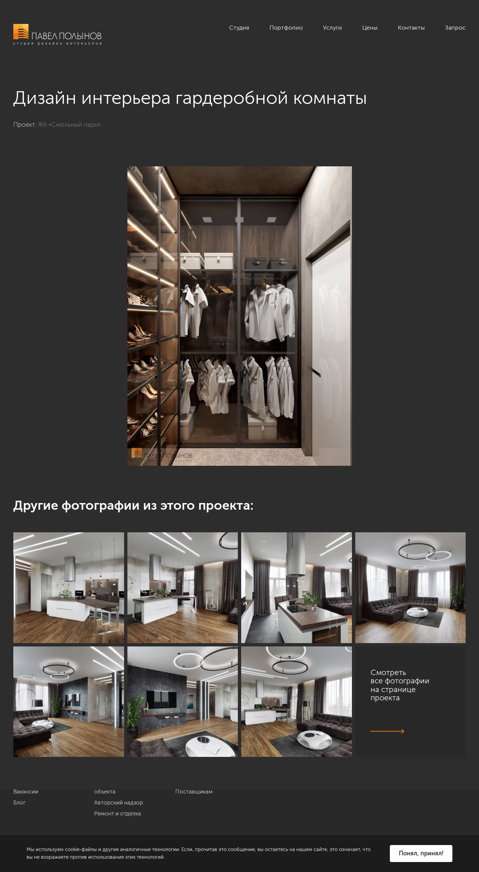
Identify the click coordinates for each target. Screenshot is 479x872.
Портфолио (286, 27)
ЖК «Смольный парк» (69, 124)
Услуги (332, 27)
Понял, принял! (421, 853)
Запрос (455, 27)
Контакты (411, 27)
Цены (370, 27)
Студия (239, 27)
